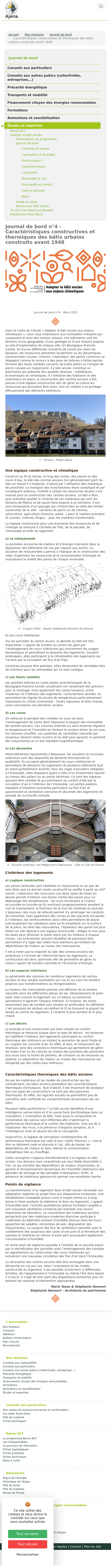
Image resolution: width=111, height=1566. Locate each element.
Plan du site (92, 1546)
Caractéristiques (34, 166)
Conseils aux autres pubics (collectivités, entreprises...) (44, 78)
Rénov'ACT (18, 130)
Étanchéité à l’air (34, 178)
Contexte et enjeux (36, 148)
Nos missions (34, 34)
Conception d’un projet (38, 154)
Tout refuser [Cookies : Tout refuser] (28, 1544)
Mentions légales (55, 1546)
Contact (75, 1546)
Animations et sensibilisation (33, 118)
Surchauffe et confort (37, 184)
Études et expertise (25, 126)
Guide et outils (26, 202)
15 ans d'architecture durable (31, 210)
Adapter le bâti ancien (26, 135)
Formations (17, 110)
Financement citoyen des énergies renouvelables (51, 103)
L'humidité (29, 172)
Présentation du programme (36, 139)
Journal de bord (60, 34)
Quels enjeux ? (32, 160)
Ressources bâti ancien (32, 206)
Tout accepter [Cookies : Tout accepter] (27, 1534)
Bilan (25, 196)
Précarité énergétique (27, 87)
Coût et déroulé (33, 190)
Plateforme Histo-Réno (26, 214)
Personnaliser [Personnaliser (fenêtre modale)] (27, 1554)
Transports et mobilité (27, 95)
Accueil (14, 34)
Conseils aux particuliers (29, 68)
